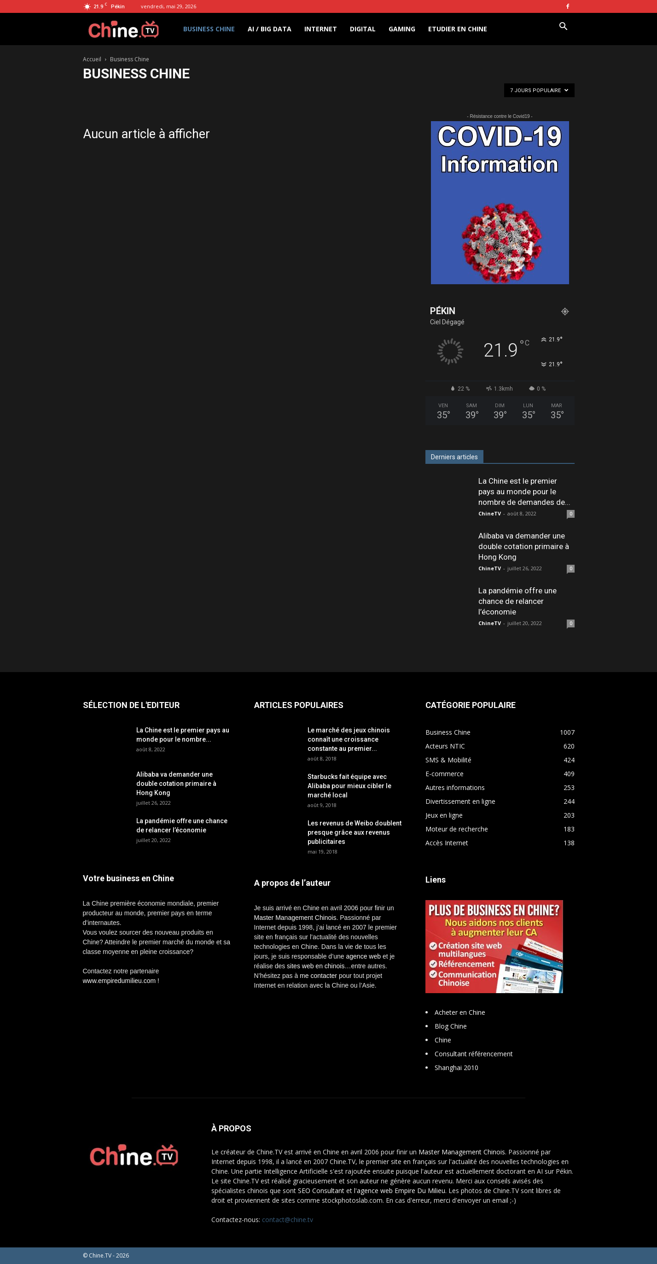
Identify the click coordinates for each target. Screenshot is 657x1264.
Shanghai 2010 (456, 1067)
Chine (443, 1040)
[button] (563, 27)
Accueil (92, 59)
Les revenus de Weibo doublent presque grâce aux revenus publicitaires (354, 832)
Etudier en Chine (457, 28)
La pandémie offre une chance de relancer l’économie (517, 601)
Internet (320, 28)
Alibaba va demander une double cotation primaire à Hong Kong (523, 546)
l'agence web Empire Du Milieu (399, 1190)
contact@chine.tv (287, 1219)
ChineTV (489, 513)
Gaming (402, 28)
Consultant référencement (474, 1053)
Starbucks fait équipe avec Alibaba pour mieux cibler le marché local (349, 786)
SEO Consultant (321, 1190)
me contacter (318, 975)
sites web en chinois (315, 966)
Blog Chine (451, 1026)
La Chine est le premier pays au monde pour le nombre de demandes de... (524, 491)
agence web (363, 956)
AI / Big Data (269, 28)
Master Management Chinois (295, 917)
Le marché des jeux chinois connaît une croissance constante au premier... (349, 739)
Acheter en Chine (460, 1012)
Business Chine (209, 28)
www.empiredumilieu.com (119, 980)
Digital (363, 28)
